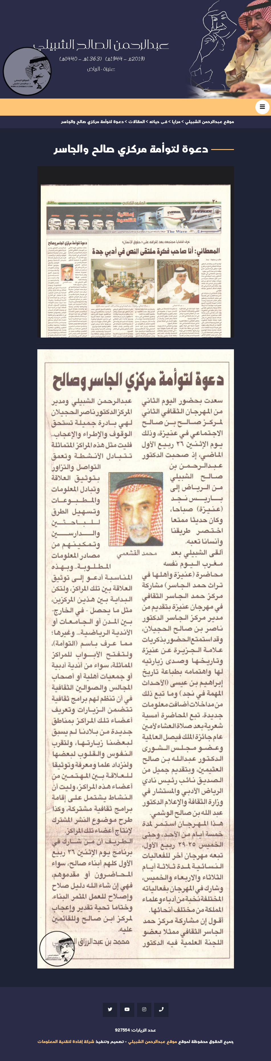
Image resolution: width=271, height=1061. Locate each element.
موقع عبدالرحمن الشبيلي (152, 1042)
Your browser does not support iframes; (135, 252)
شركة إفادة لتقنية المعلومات (65, 1042)
